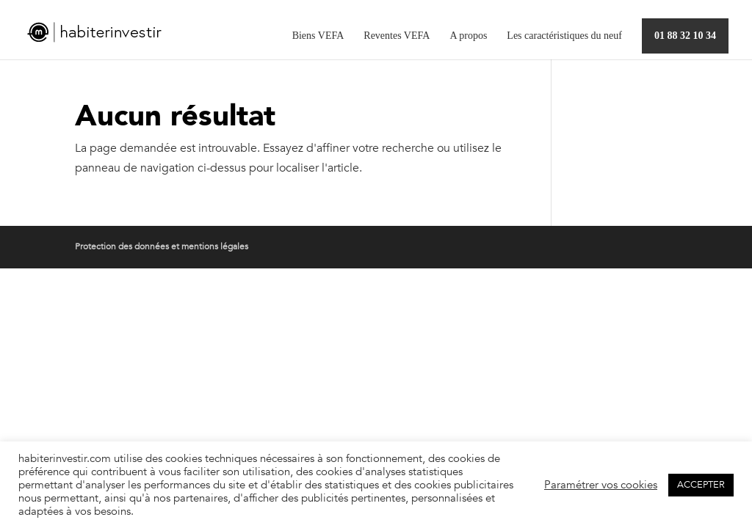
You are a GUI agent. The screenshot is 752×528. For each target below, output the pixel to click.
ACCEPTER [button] (701, 484)
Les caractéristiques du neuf (564, 36)
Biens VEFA (318, 36)
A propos (468, 36)
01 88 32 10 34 (685, 35)
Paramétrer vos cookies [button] (600, 484)
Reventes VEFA (397, 36)
